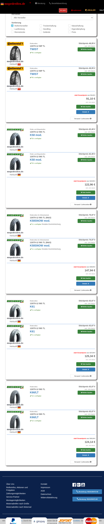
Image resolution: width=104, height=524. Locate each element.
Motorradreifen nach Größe (17, 504)
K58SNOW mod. (40, 220)
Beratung (40, 3)
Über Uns (10, 484)
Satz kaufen (86, 106)
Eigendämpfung (78, 29)
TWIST (34, 49)
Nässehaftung (77, 26)
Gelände (46, 32)
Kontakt (44, 484)
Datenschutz (46, 494)
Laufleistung (19, 29)
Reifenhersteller (21, 26)
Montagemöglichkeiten (15, 500)
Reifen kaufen (86, 49)
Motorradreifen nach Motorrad (18, 507)
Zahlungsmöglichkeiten (16, 493)
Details (85, 112)
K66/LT (34, 392)
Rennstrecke (19, 32)
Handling (47, 29)
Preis (74, 32)
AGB (43, 491)
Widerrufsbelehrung (49, 497)
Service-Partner (12, 497)
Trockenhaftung (49, 26)
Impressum (45, 487)
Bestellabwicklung (58, 3)
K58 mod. (36, 134)
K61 (32, 306)
